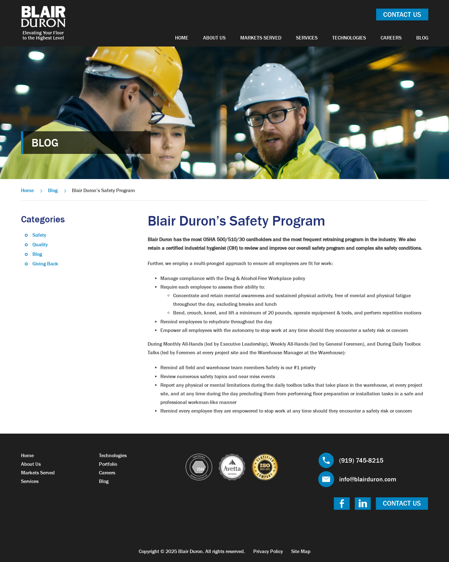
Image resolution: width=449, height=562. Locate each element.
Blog (422, 37)
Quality (40, 244)
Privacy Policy (268, 551)
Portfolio (108, 464)
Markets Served (260, 37)
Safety (39, 235)
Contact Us (402, 14)
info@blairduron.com (367, 479)
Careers (391, 37)
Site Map (301, 551)
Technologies (349, 37)
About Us (214, 37)
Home (181, 37)
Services (307, 37)
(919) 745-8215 (361, 460)
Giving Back (45, 263)
